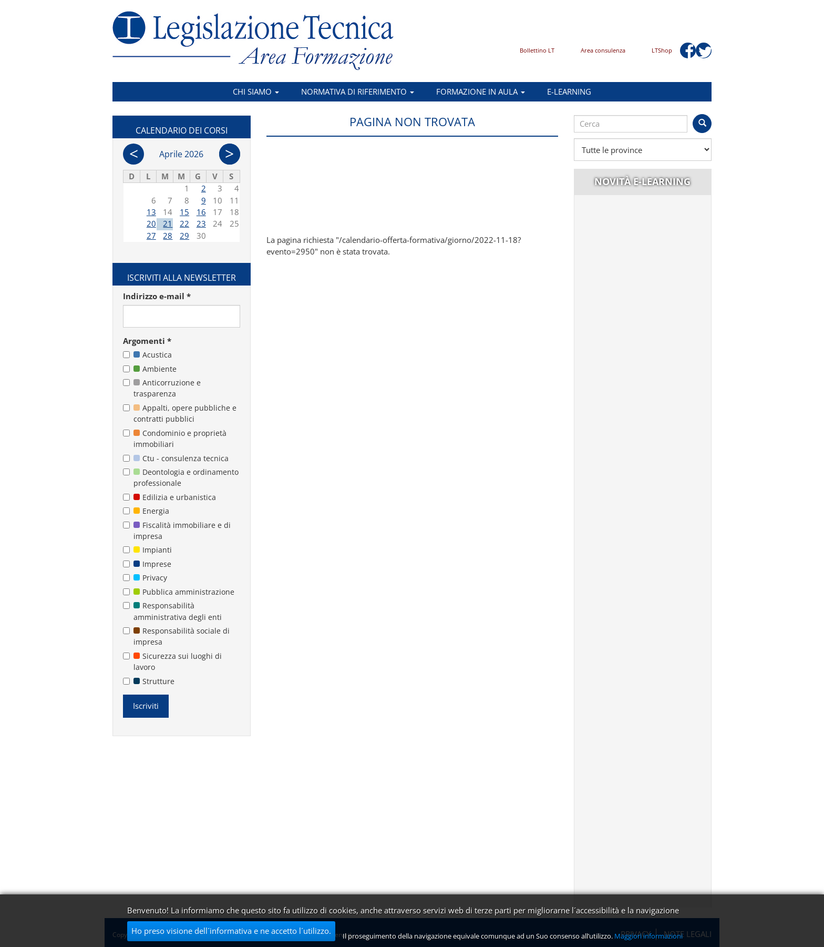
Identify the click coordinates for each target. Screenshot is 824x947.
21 (167, 223)
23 (201, 223)
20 (151, 223)
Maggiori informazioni (648, 936)
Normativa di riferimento (357, 91)
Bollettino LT (537, 50)
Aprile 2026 (181, 154)
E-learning (569, 91)
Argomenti (147, 340)
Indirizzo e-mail (157, 296)
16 (201, 212)
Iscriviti (146, 705)
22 (184, 223)
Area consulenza (603, 50)
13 (151, 212)
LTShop (662, 50)
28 (167, 235)
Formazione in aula (480, 91)
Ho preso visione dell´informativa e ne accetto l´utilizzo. (231, 930)
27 (151, 235)
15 (184, 212)
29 (184, 235)
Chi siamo (256, 91)
